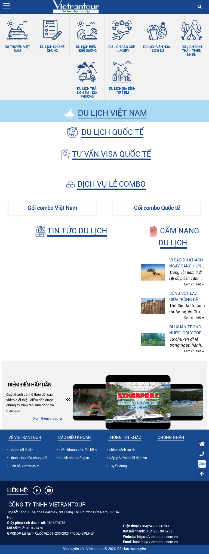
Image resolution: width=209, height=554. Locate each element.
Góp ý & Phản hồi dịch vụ (128, 458)
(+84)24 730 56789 (154, 526)
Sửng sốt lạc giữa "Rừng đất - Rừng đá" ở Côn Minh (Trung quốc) (186, 297)
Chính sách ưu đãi (122, 450)
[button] (7, 6)
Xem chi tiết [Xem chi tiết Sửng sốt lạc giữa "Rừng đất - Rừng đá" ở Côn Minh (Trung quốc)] (192, 318)
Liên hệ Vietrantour (24, 466)
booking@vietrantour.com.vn (155, 542)
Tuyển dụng (118, 466)
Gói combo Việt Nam (52, 208)
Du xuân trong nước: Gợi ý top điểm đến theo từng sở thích (185, 330)
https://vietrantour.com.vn (157, 537)
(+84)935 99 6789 (159, 531)
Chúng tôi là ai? (21, 450)
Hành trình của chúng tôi (28, 458)
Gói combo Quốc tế (157, 208)
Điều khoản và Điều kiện (78, 450)
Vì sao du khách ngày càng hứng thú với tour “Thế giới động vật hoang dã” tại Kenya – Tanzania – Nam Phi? (186, 263)
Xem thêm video (45, 418)
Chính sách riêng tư (74, 458)
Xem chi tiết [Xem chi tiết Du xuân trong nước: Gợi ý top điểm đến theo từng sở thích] (192, 351)
